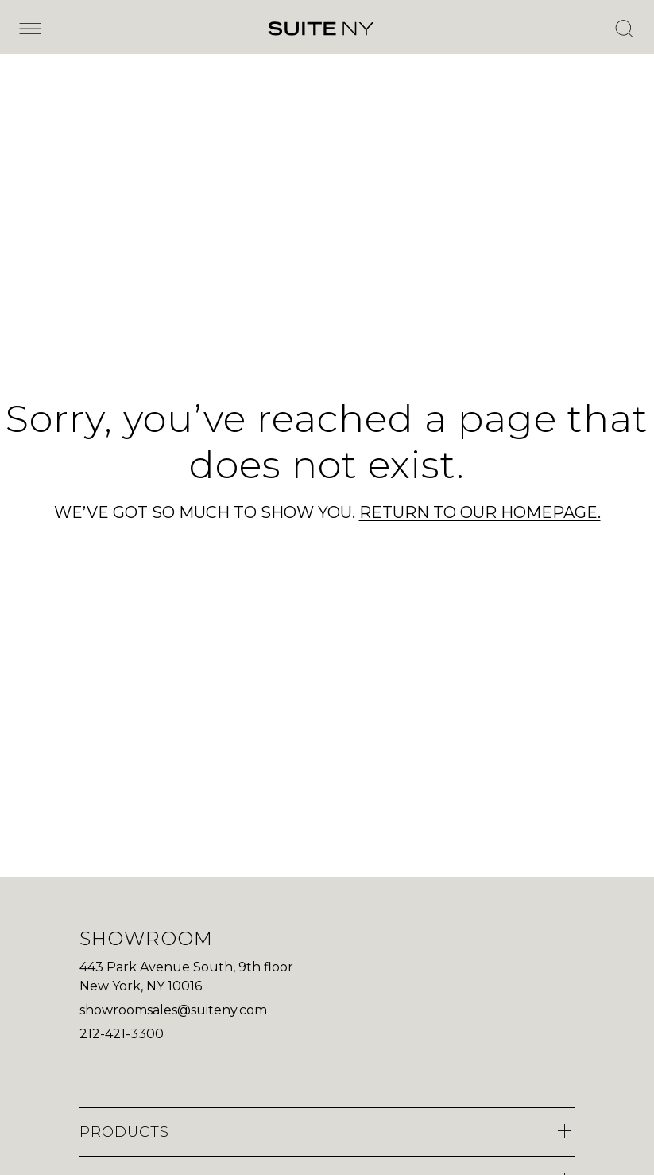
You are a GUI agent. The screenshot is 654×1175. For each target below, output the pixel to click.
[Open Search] (624, 29)
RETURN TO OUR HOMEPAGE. (480, 512)
